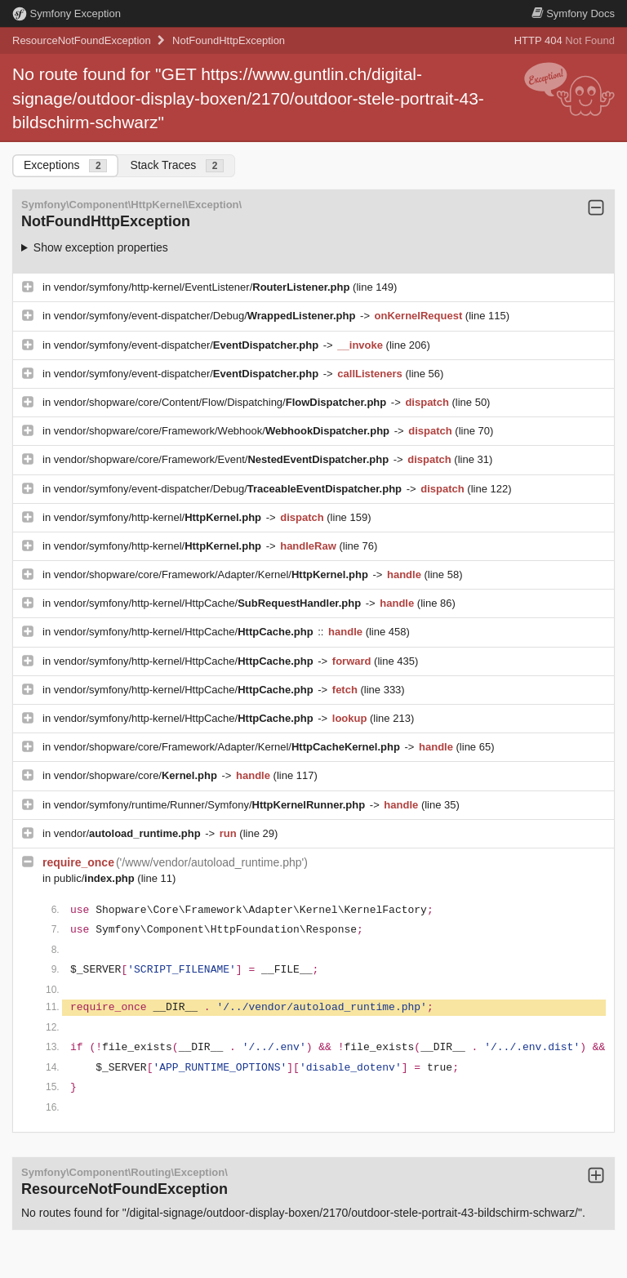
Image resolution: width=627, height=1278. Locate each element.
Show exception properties (100, 247)
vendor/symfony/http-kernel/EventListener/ (203, 287)
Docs (573, 13)
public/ (96, 878)
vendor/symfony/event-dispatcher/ (188, 345)
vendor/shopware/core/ (137, 775)
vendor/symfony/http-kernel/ (159, 517)
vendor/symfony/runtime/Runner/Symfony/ (211, 805)
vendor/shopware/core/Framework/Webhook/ (223, 431)
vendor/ (129, 833)
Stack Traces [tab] (177, 165)
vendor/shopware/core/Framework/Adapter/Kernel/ (212, 574)
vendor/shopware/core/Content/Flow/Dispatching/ (221, 402)
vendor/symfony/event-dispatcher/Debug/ (206, 315)
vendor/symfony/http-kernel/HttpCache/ (209, 603)
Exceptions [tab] (65, 165)
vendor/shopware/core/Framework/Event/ (223, 459)
